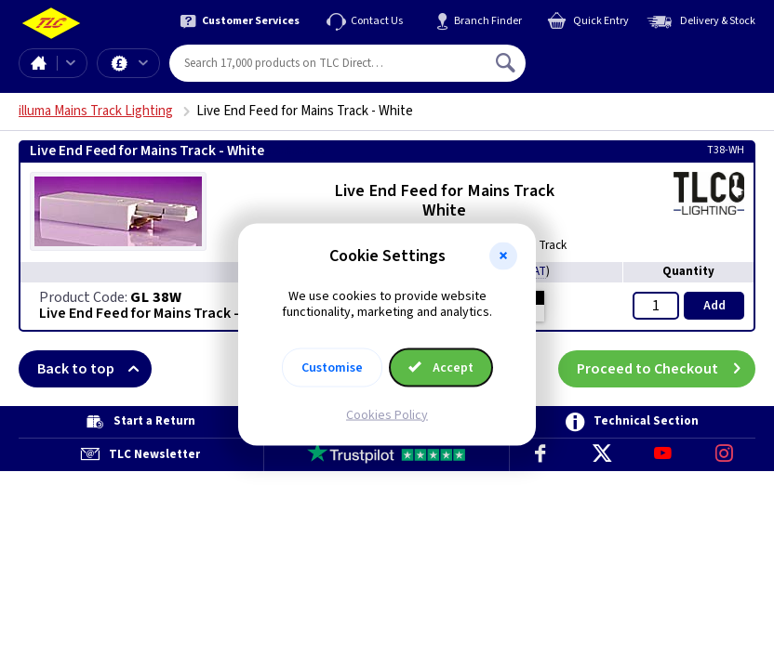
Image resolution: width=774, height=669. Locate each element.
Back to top (94, 368)
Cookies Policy (387, 414)
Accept (441, 367)
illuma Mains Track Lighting (96, 111)
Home (38, 63)
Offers (143, 63)
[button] (503, 256)
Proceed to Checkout (666, 368)
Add (714, 305)
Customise (332, 367)
